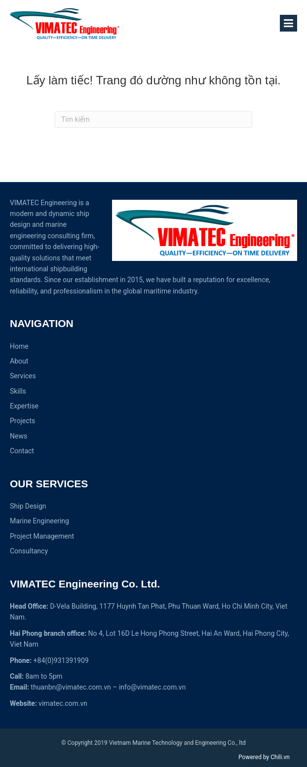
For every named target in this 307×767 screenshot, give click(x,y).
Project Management (42, 536)
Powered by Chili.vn (264, 757)
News (18, 436)
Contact (22, 451)
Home (19, 346)
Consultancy (29, 551)
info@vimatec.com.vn (152, 687)
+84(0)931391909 (61, 660)
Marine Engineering (39, 521)
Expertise (24, 406)
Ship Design (28, 506)
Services (23, 376)
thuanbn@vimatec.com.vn (71, 687)
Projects (22, 421)
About (19, 361)
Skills (18, 391)
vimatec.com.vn (62, 703)
